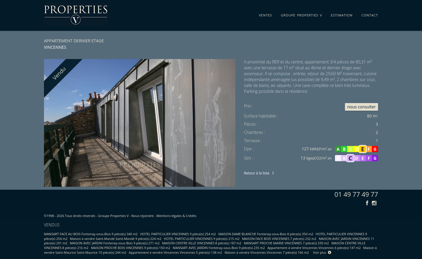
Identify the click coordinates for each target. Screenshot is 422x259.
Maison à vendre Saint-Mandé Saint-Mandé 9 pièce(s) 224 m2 (115, 238)
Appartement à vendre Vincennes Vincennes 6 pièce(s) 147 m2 (313, 247)
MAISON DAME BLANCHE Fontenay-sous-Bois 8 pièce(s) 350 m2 (265, 234)
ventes (265, 14)
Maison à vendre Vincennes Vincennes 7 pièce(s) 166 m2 (266, 252)
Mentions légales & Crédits (176, 215)
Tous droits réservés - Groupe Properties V (97, 215)
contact (369, 14)
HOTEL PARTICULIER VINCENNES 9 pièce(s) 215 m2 (201, 238)
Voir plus (322, 252)
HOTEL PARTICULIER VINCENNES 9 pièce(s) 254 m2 (178, 234)
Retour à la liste (256, 173)
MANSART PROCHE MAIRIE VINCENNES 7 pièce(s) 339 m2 (286, 243)
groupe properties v (301, 14)
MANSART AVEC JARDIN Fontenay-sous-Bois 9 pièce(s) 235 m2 (219, 247)
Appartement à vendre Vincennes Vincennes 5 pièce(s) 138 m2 (175, 252)
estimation (342, 14)
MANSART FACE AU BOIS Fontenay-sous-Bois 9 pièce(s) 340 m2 (91, 234)
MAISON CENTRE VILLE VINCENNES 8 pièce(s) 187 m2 (201, 243)
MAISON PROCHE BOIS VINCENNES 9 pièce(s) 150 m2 (130, 247)
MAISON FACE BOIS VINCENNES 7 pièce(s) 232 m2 (279, 238)
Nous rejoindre (142, 215)
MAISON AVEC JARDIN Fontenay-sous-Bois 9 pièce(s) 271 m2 (115, 243)
